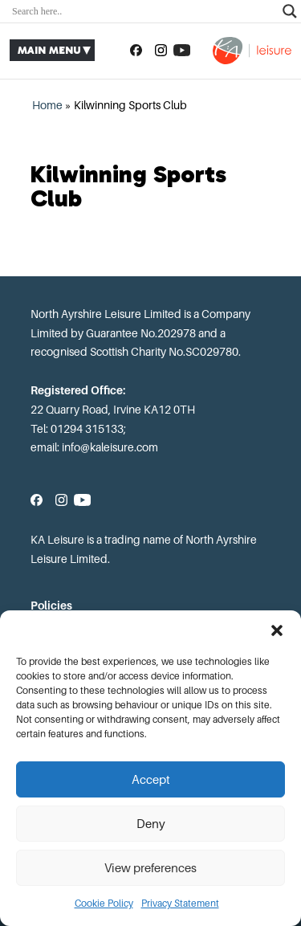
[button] (277, 630)
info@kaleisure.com (110, 447)
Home (47, 105)
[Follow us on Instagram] (161, 51)
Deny (150, 824)
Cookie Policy (104, 903)
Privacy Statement (180, 903)
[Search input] (143, 11)
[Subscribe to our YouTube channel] (181, 51)
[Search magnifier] (290, 11)
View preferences (150, 868)
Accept (151, 779)
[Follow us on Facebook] (136, 51)
